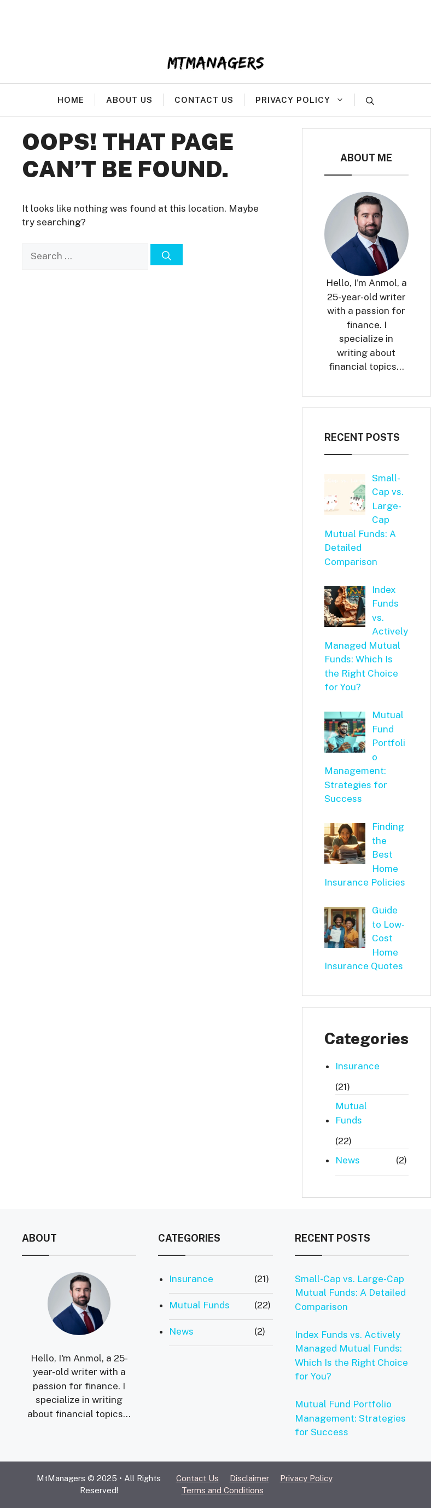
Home (70, 99)
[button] (370, 100)
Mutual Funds (351, 1113)
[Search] (166, 254)
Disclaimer (249, 1478)
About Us (129, 99)
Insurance (357, 1066)
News (347, 1160)
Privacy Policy (305, 99)
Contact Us (204, 99)
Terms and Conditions (223, 1490)
